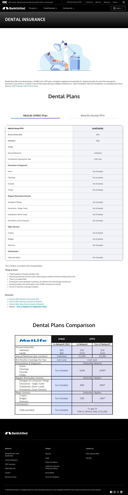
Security (48, 454)
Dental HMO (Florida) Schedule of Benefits (25, 302)
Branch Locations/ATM (74, 2)
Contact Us (89, 2)
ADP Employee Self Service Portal (25, 86)
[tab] (35, 116)
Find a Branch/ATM (92, 454)
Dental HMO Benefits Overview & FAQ (24, 299)
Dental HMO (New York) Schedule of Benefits (26, 304)
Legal (47, 458)
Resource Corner (10, 477)
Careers (115, 2)
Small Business (49, 8)
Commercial (67, 8)
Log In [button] (118, 8)
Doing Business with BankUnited (12, 455)
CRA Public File (10, 468)
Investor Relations (11, 460)
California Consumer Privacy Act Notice (52, 467)
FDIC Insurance (10, 464)
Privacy (48, 448)
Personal (32, 8)
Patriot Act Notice (51, 462)
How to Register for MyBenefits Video (32, 307)
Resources (107, 2)
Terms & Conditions (52, 477)
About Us (98, 2)
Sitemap (88, 458)
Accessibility (49, 473)
